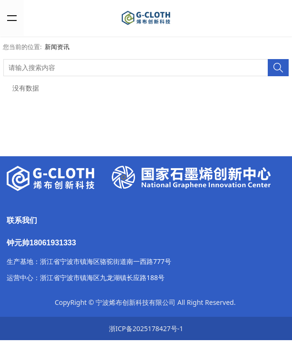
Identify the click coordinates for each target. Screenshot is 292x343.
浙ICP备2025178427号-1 (146, 328)
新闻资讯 (57, 47)
